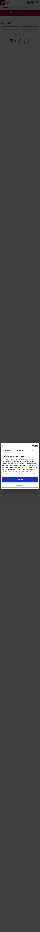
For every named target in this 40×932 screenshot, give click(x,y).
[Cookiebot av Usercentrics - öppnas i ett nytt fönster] (30, 445)
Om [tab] (33, 450)
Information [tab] (20, 450)
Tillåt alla (20, 479)
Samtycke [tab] (7, 450)
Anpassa (20, 485)
